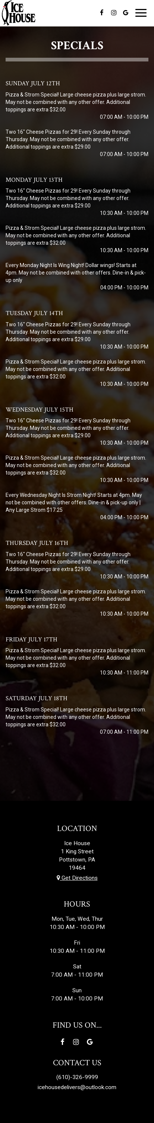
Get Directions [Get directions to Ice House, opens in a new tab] (77, 878)
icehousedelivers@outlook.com (77, 1087)
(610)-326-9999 (77, 1077)
